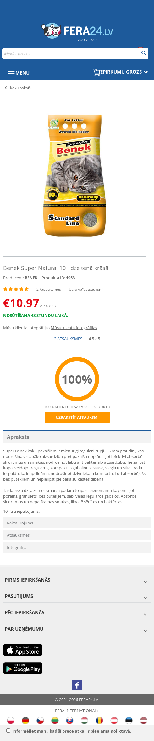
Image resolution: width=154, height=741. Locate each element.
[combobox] (75, 53)
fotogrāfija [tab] (16, 547)
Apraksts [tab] (18, 437)
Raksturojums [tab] (20, 523)
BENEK (31, 277)
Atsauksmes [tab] (18, 535)
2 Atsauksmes (48, 289)
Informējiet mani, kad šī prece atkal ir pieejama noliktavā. (68, 731)
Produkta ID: (53, 277)
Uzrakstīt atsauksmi (86, 289)
